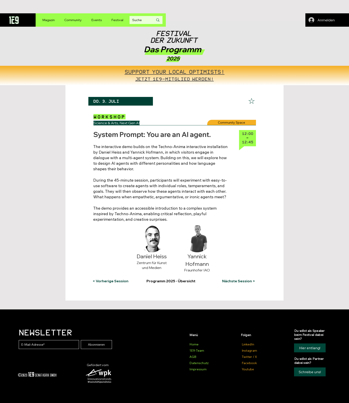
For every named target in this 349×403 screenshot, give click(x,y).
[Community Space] (231, 122)
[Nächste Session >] (237, 281)
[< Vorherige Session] (110, 281)
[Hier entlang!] (310, 347)
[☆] (251, 101)
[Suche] (139, 20)
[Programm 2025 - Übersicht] (173, 281)
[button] (110, 228)
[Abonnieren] (96, 344)
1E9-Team (196, 351)
